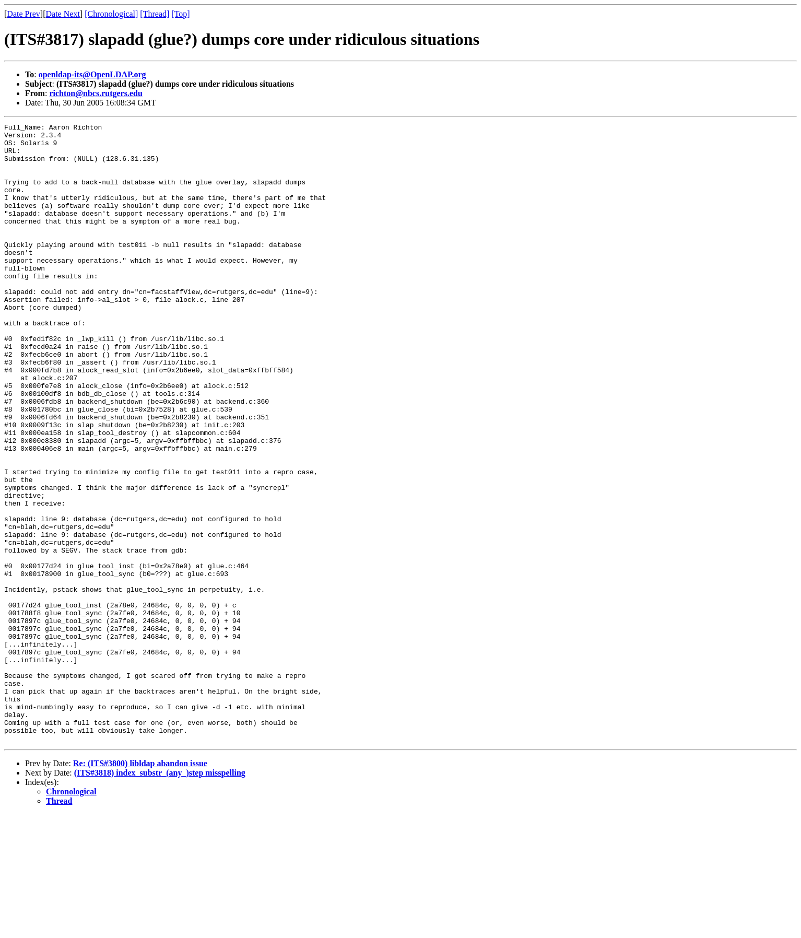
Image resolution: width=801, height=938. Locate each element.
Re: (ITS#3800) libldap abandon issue (140, 887)
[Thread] (154, 13)
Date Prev (23, 13)
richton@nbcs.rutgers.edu (95, 93)
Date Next (63, 13)
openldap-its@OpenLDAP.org (92, 74)
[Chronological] (111, 13)
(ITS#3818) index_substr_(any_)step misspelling (159, 896)
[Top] (180, 13)
